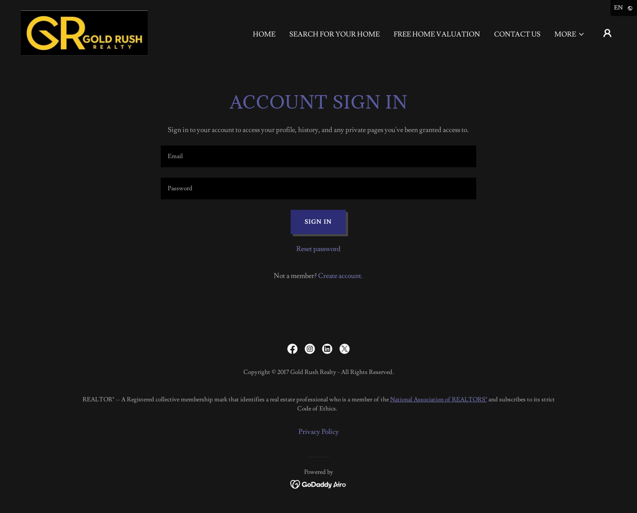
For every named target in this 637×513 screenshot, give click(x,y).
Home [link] (264, 34)
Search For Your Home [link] (334, 34)
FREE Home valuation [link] (437, 34)
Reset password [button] (318, 249)
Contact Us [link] (517, 34)
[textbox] (318, 156)
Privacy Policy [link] (319, 431)
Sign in (318, 222)
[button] (569, 34)
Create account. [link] (340, 275)
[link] (84, 31)
